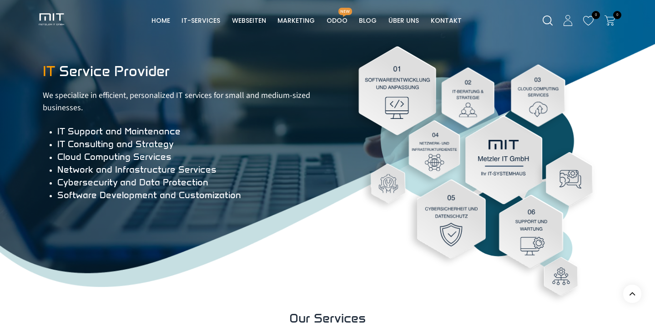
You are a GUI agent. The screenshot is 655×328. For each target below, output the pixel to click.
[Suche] (547, 21)
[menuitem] (161, 20)
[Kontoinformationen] (568, 20)
